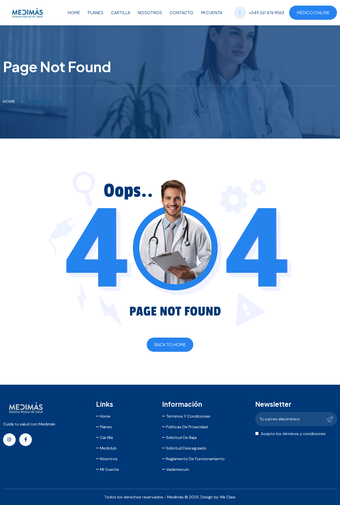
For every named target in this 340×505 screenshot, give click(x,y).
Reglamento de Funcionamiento (195, 458)
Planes (95, 12)
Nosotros (150, 12)
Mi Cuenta (211, 12)
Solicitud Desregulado (186, 448)
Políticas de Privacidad (187, 427)
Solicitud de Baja (181, 437)
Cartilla (120, 12)
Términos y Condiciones (188, 416)
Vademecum (177, 469)
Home (74, 12)
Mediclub (108, 448)
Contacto (181, 12)
